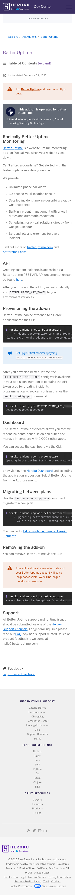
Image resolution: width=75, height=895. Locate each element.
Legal (23, 877)
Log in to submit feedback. (19, 674)
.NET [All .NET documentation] (37, 786)
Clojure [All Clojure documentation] (37, 782)
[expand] (44, 63)
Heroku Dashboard (40, 471)
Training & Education (37, 725)
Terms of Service (37, 877)
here (19, 280)
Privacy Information (59, 877)
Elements (37, 804)
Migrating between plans (27, 491)
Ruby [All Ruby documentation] (37, 756)
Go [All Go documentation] (37, 773)
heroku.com (11, 877)
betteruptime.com (40, 247)
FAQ (18, 634)
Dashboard (13, 422)
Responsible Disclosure (28, 881)
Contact (55, 881)
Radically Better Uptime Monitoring (26, 139)
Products (37, 808)
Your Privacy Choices (50, 886)
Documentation (37, 712)
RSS (29, 830)
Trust (46, 881)
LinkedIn (45, 830)
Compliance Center (37, 721)
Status (37, 738)
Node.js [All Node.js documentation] (37, 751)
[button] (68, 329)
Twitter (34, 830)
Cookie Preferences (21, 886)
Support (11, 612)
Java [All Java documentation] (37, 760)
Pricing (37, 812)
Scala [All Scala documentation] (37, 777)
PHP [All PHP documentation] (37, 764)
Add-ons (13, 36)
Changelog (37, 716)
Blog (37, 729)
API (6, 263)
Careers (37, 799)
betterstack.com (14, 252)
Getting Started (37, 707)
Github (40, 830)
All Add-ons (29, 36)
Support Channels (37, 734)
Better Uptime (49, 36)
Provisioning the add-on (26, 308)
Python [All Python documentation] (37, 769)
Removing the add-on (24, 547)
